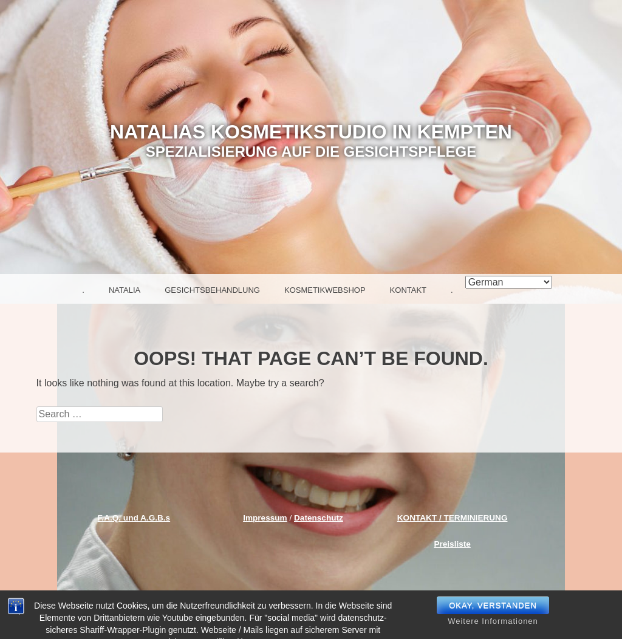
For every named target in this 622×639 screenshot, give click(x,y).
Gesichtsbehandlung (212, 290)
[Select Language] (508, 282)
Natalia (124, 290)
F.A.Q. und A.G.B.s (134, 517)
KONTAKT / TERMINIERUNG (452, 517)
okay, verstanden (493, 617)
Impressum (265, 517)
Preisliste (452, 543)
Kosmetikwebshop (325, 290)
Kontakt (408, 290)
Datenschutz (318, 517)
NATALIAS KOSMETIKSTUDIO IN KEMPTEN (311, 132)
